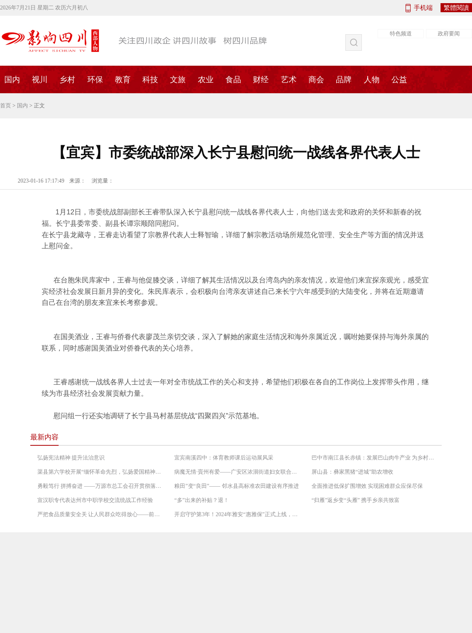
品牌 (344, 79)
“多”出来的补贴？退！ (201, 500)
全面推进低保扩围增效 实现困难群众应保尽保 (367, 486)
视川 (40, 79)
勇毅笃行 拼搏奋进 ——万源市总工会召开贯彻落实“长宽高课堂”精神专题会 (100, 486)
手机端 (423, 7)
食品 (233, 79)
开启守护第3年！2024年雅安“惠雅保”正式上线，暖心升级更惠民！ (237, 514)
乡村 (67, 79)
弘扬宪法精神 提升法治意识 (71, 458)
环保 (95, 79)
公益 (399, 79)
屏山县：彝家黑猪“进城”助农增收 (352, 472)
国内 (22, 106)
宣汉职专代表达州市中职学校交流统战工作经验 (95, 500)
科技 (150, 79)
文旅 (178, 79)
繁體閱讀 (456, 7)
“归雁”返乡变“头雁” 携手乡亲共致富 (356, 500)
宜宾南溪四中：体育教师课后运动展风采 (223, 458)
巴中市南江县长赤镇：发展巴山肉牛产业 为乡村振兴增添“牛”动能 (374, 458)
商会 (316, 79)
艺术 (289, 79)
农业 (206, 79)
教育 (123, 79)
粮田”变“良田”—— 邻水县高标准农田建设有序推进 (236, 486)
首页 (5, 106)
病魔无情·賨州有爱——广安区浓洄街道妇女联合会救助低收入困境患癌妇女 (237, 472)
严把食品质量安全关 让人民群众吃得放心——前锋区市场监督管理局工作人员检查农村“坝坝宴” (100, 514)
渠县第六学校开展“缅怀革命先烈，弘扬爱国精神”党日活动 (100, 472)
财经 (261, 79)
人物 (372, 79)
